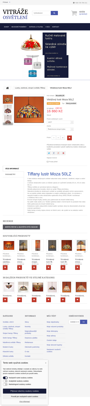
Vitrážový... (7, 295)
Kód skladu (50, 95)
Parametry (10, 174)
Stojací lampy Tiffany (10, 333)
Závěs (49, 126)
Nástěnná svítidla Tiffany (12, 342)
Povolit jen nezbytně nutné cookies (24, 396)
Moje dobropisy (52, 331)
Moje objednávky (53, 322)
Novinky (28, 326)
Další (8, 124)
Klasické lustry (8, 351)
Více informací (12, 169)
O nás (47, 27)
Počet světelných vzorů (55, 119)
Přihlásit (5, 2)
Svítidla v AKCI (8, 322)
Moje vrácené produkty (55, 326)
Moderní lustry (8, 347)
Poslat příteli (53, 162)
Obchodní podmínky (19, 27)
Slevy (27, 322)
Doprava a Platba (36, 27)
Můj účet (51, 316)
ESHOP (6, 27)
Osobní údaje (51, 340)
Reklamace (29, 342)
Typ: (63, 103)
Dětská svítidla (8, 356)
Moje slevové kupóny (54, 345)
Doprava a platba (31, 338)
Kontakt (55, 27)
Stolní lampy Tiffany (10, 338)
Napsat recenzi (52, 158)
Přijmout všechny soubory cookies (24, 391)
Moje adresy (51, 336)
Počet (49, 137)
